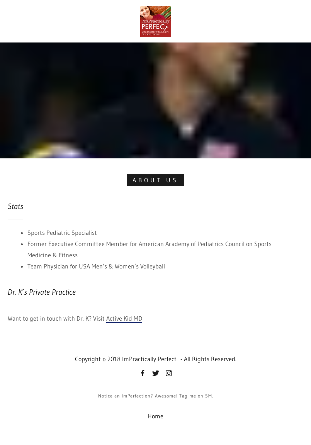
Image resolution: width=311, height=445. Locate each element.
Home (155, 416)
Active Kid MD (124, 318)
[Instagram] (168, 374)
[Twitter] (155, 374)
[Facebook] (142, 374)
